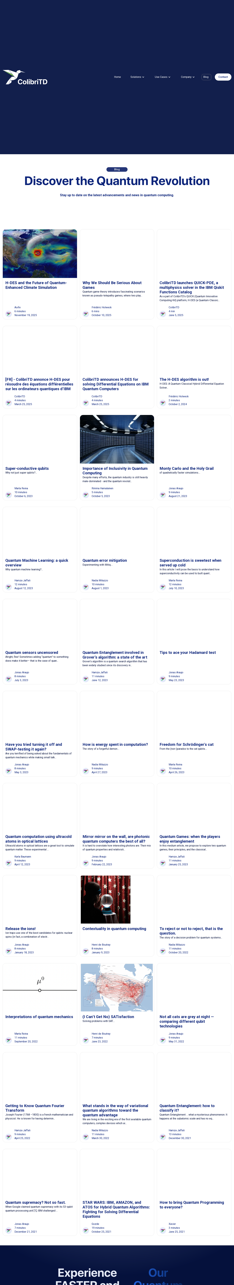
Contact (223, 76)
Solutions (135, 76)
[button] (137, 77)
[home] (25, 77)
